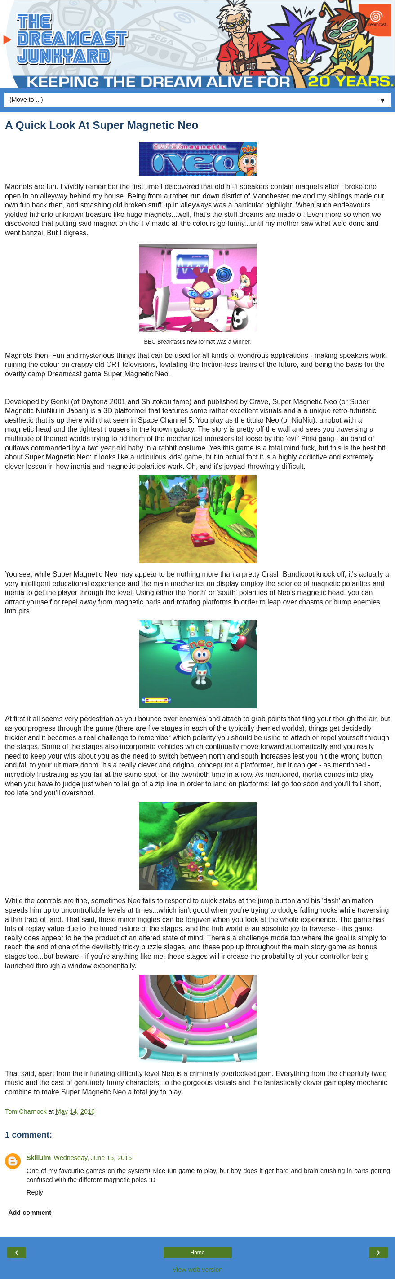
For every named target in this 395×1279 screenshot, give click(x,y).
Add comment (29, 1212)
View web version (198, 1269)
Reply (35, 1192)
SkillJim (39, 1157)
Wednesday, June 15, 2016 (92, 1157)
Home (197, 1252)
